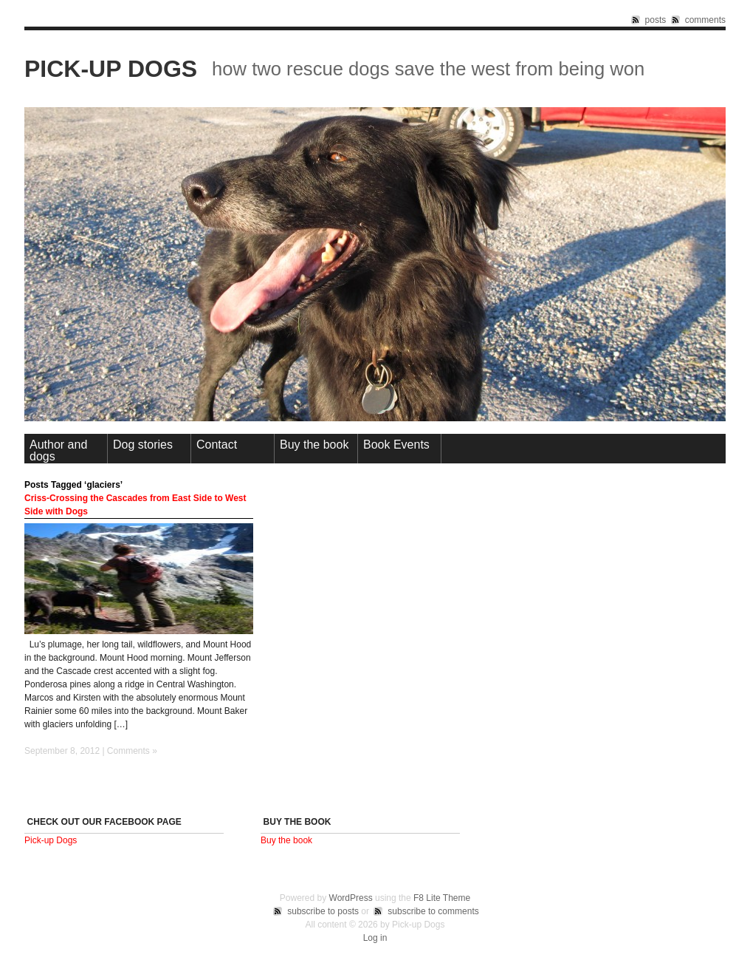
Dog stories (143, 444)
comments (705, 20)
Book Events (396, 444)
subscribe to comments (433, 911)
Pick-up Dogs (110, 68)
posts (656, 20)
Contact (216, 444)
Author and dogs (58, 450)
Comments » (132, 751)
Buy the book (314, 444)
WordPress (351, 898)
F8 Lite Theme (441, 898)
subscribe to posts (323, 911)
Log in (375, 938)
